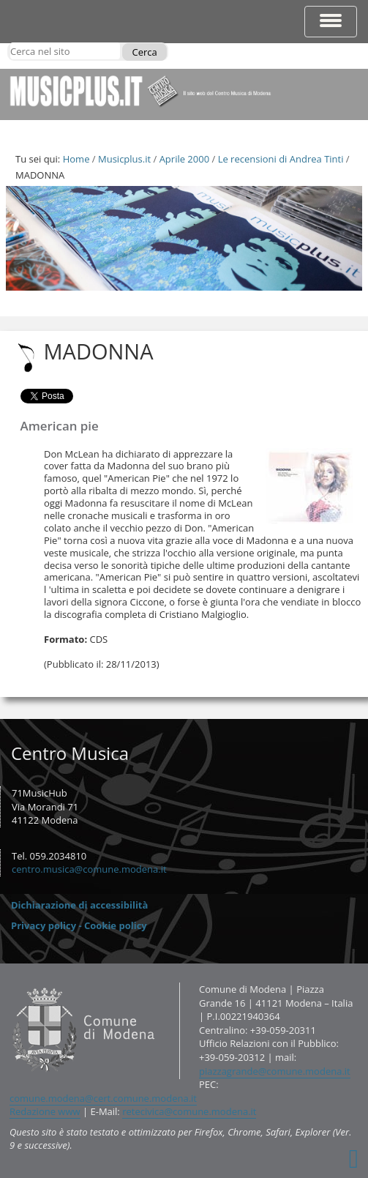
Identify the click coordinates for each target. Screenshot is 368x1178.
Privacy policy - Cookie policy (79, 925)
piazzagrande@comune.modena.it (274, 1071)
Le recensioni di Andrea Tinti (281, 158)
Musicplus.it (124, 158)
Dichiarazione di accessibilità (79, 905)
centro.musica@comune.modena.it (89, 869)
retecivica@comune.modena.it (189, 1111)
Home (76, 158)
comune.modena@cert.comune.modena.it (103, 1098)
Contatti (9, 982)
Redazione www (45, 1111)
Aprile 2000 (184, 158)
